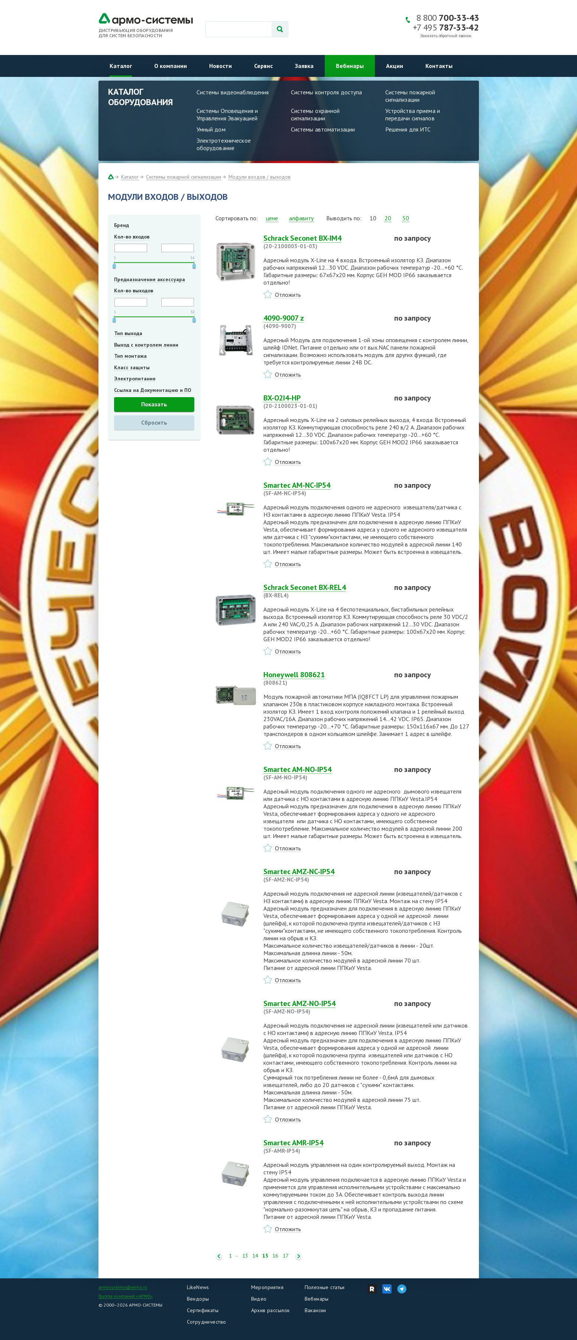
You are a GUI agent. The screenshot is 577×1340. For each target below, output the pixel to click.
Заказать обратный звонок (445, 35)
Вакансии (315, 1310)
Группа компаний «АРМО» (125, 1296)
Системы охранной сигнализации (315, 114)
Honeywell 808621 (324, 678)
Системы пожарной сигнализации (410, 95)
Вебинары (350, 65)
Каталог (121, 65)
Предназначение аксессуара (149, 279)
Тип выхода (128, 333)
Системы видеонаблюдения (233, 92)
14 (255, 1256)
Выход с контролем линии (146, 344)
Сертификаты (203, 1310)
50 (405, 218)
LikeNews (198, 1287)
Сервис (263, 65)
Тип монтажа (130, 356)
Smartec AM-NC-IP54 (324, 488)
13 (245, 1256)
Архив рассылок (270, 1310)
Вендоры (198, 1298)
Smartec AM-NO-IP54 (324, 773)
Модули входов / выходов (259, 176)
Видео (259, 1298)
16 (275, 1256)
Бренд (121, 225)
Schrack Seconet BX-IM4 (324, 241)
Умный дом (211, 129)
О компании (170, 65)
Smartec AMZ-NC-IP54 (324, 875)
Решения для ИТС (408, 129)
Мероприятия (267, 1287)
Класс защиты (132, 367)
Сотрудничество (206, 1321)
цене (272, 218)
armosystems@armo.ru (122, 1287)
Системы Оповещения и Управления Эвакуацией (227, 114)
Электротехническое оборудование (224, 144)
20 (388, 218)
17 (286, 1256)
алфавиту (301, 218)
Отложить (288, 294)
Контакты (439, 65)
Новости (220, 65)
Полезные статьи (325, 1287)
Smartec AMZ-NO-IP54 (324, 1007)
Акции (394, 65)
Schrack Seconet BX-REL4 (324, 591)
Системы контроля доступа (326, 92)
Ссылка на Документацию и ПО (152, 390)
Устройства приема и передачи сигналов (412, 114)
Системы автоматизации (323, 129)
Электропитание (135, 378)
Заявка (304, 65)
